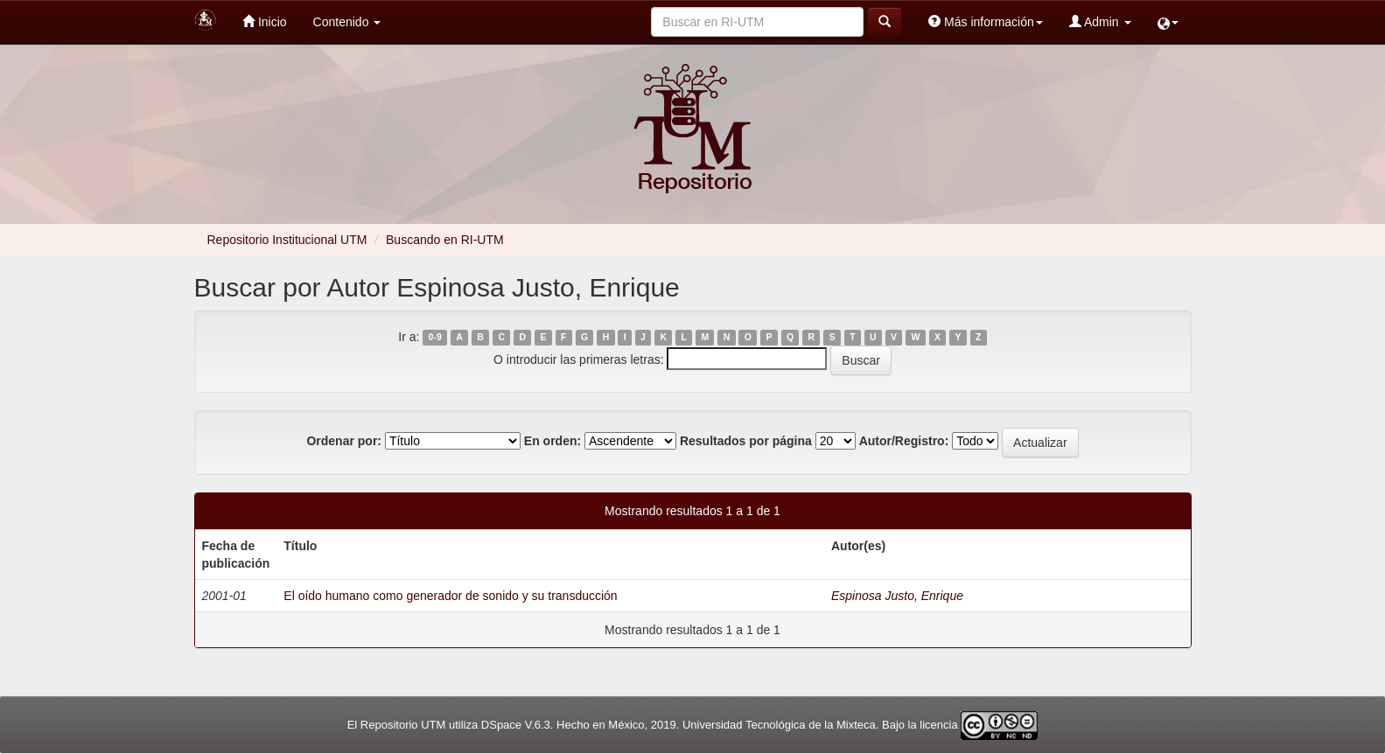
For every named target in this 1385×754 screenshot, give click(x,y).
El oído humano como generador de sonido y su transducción (450, 596)
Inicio (264, 21)
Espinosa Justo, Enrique (897, 596)
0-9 (435, 337)
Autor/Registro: (904, 441)
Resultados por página (746, 441)
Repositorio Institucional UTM (287, 240)
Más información (985, 21)
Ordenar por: (343, 441)
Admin (1100, 21)
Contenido (347, 22)
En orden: (552, 441)
